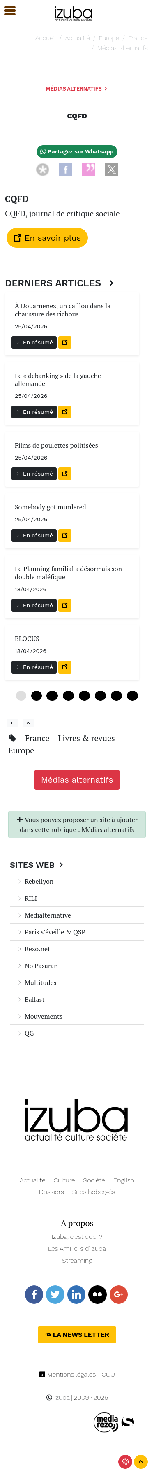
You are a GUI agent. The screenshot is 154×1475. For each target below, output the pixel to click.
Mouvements (39, 1016)
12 (52, 696)
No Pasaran (37, 965)
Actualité (77, 38)
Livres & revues (86, 737)
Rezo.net (33, 948)
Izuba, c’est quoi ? (77, 1236)
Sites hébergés (93, 1192)
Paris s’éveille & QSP (50, 931)
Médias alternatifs (122, 48)
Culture (64, 1180)
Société (94, 1180)
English (123, 1180)
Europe (109, 38)
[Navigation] (73, 12)
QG (25, 1033)
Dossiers (51, 1192)
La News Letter (77, 1334)
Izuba (58, 1397)
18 (68, 696)
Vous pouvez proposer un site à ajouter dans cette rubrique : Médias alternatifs (77, 824)
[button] (6, 11)
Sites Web (37, 865)
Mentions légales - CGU (77, 1374)
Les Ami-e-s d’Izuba (77, 1248)
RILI (26, 898)
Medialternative (43, 915)
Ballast (30, 999)
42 (132, 696)
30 (100, 696)
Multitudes (36, 982)
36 (116, 696)
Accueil (45, 38)
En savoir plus (47, 238)
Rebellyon (34, 881)
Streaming (77, 1260)
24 (84, 696)
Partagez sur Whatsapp (76, 151)
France (138, 38)
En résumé (34, 342)
